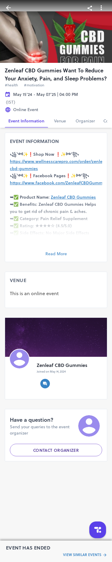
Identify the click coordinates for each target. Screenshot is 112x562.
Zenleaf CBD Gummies (73, 197)
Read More (56, 254)
